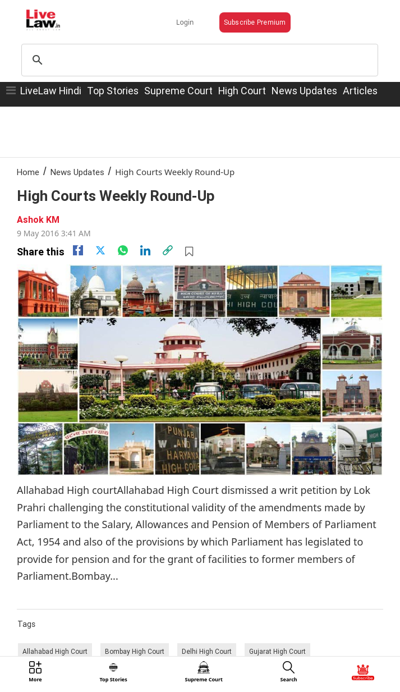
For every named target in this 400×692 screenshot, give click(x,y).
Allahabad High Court (55, 651)
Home (28, 172)
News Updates (304, 90)
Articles (360, 90)
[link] (168, 250)
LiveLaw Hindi (50, 90)
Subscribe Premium (255, 22)
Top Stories (113, 90)
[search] (198, 60)
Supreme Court (178, 90)
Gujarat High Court (277, 651)
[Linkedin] (145, 250)
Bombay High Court (134, 651)
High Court (242, 90)
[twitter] (100, 250)
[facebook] (78, 250)
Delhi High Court (207, 651)
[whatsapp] (123, 250)
